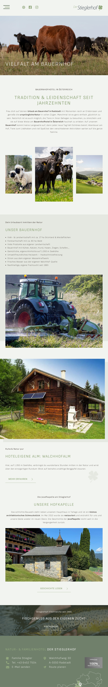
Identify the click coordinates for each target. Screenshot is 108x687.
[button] (9, 311)
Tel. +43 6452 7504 (25, 662)
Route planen (58, 667)
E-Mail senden (21, 667)
